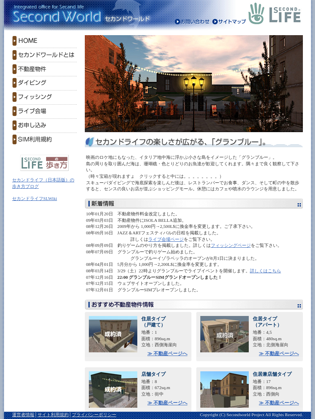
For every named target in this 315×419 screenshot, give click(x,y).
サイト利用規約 (53, 414)
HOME (44, 41)
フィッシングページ (231, 245)
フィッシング (44, 97)
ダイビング (44, 83)
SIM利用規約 (44, 140)
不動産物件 (44, 69)
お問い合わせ (192, 22)
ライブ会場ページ (166, 239)
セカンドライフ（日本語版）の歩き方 (44, 163)
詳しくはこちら (265, 270)
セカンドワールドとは (44, 55)
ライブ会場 (44, 111)
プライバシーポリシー (94, 414)
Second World (54, 14)
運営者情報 (23, 414)
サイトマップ (228, 22)
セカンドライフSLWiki (34, 198)
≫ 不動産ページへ (167, 353)
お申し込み (44, 125)
